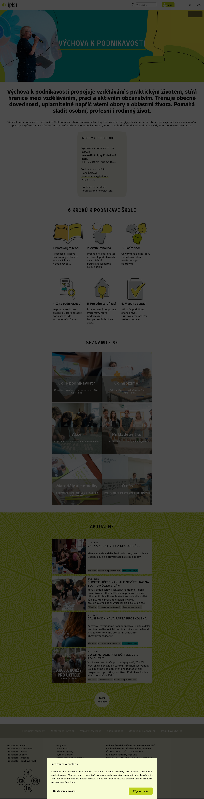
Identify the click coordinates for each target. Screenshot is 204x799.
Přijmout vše (140, 791)
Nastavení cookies (64, 791)
